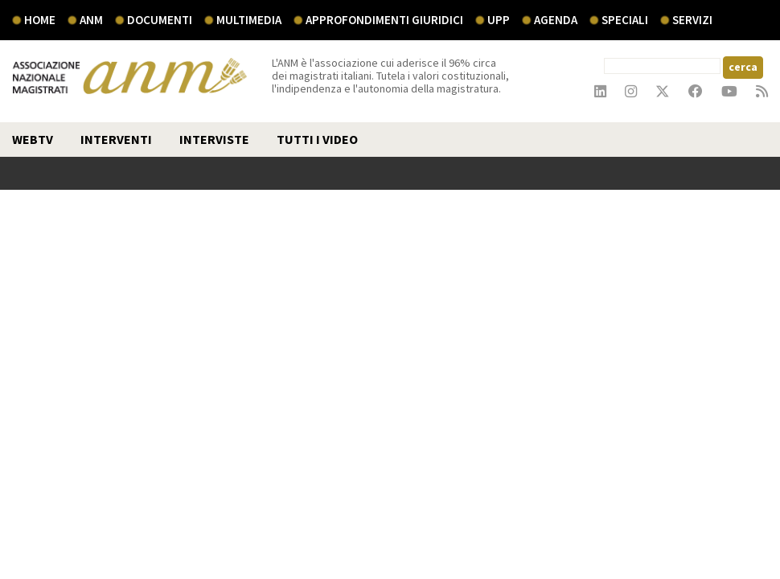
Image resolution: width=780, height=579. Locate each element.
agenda (555, 19)
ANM (91, 19)
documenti (159, 19)
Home (39, 19)
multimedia (248, 19)
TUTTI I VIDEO (317, 139)
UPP (498, 19)
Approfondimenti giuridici (384, 19)
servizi (692, 19)
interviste (214, 139)
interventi (116, 139)
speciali (624, 19)
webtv (32, 139)
